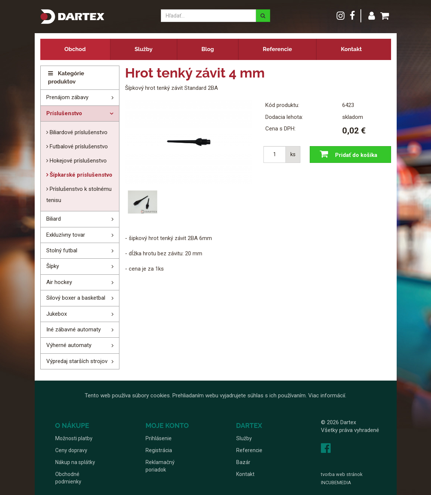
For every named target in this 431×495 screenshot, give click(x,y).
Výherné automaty (68, 345)
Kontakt (351, 49)
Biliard (53, 218)
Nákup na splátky (75, 462)
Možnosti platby (74, 438)
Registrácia (159, 450)
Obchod (75, 49)
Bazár (243, 462)
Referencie (277, 49)
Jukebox (56, 313)
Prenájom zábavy (67, 97)
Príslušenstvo (64, 113)
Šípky (52, 266)
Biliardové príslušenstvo (77, 132)
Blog (208, 49)
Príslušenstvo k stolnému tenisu (79, 195)
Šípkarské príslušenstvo (80, 174)
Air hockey (59, 282)
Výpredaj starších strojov (76, 361)
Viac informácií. (327, 395)
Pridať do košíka (346, 154)
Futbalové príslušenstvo (78, 146)
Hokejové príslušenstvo (77, 160)
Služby (144, 49)
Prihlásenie (159, 438)
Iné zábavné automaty (73, 329)
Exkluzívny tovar (65, 234)
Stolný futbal (61, 250)
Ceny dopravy (71, 450)
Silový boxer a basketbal (75, 297)
